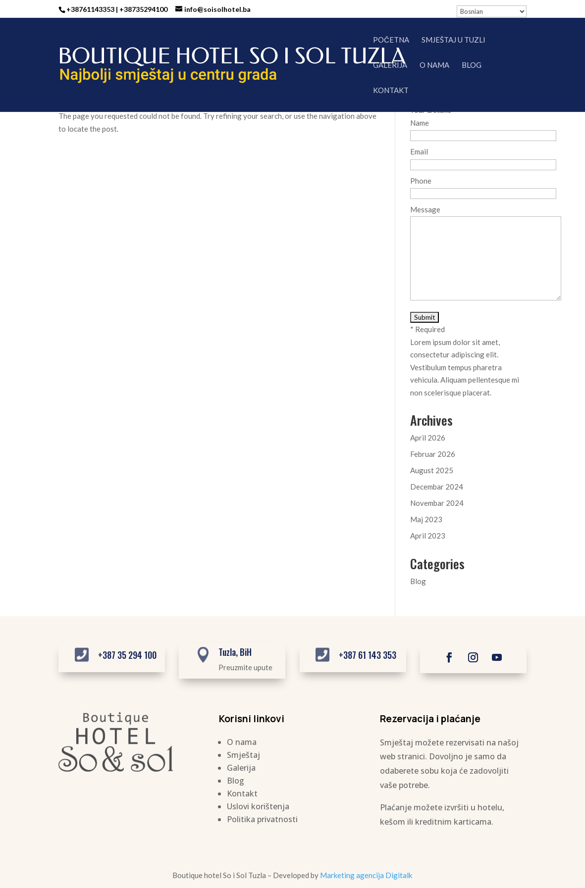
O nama (434, 65)
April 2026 (427, 437)
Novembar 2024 (437, 502)
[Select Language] (492, 11)
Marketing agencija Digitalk (366, 875)
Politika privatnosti (262, 819)
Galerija (390, 65)
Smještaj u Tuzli (453, 40)
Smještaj (243, 754)
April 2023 (427, 535)
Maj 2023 (426, 519)
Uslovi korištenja (258, 806)
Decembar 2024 (436, 486)
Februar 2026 (432, 453)
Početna (391, 40)
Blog (471, 65)
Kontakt (391, 91)
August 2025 (431, 470)
